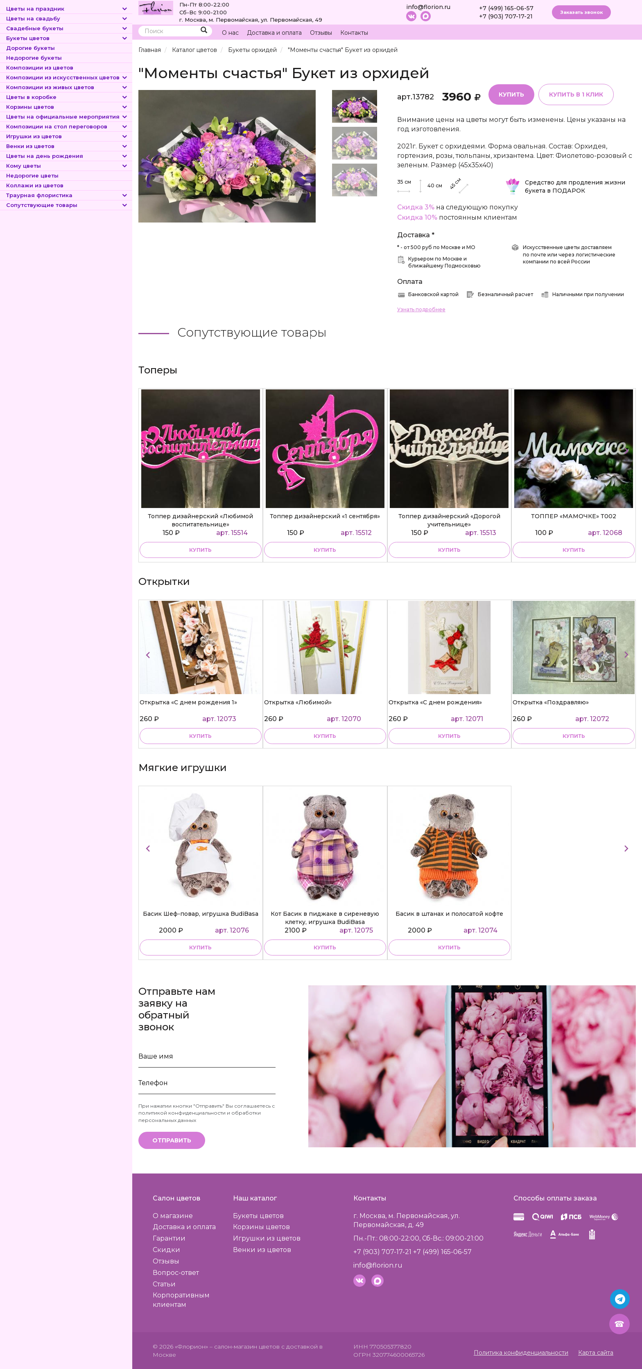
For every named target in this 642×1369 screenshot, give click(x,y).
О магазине (173, 1216)
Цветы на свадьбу (67, 18)
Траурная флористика (67, 195)
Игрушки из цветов (67, 136)
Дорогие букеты (30, 48)
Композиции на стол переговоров (67, 126)
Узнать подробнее (421, 309)
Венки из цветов (67, 146)
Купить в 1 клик (576, 94)
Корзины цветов (67, 106)
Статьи (164, 1284)
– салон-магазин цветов (245, 1346)
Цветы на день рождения (67, 156)
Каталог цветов (194, 50)
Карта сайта (595, 1352)
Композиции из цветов (39, 67)
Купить (511, 94)
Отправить (171, 1140)
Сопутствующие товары (67, 205)
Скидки (166, 1250)
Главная (149, 50)
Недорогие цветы (32, 175)
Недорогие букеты (34, 57)
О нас (230, 32)
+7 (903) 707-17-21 (506, 16)
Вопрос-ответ (176, 1273)
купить (200, 550)
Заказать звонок (581, 12)
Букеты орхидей (252, 50)
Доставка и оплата (274, 32)
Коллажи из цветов (34, 185)
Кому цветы (67, 165)
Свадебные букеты (67, 28)
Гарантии (169, 1238)
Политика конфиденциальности (521, 1352)
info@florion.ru (428, 7)
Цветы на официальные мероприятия (67, 116)
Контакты (354, 32)
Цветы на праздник (67, 8)
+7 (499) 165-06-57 (506, 8)
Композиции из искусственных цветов (67, 77)
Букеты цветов (67, 38)
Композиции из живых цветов (67, 87)
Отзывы (321, 32)
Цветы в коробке (67, 97)
